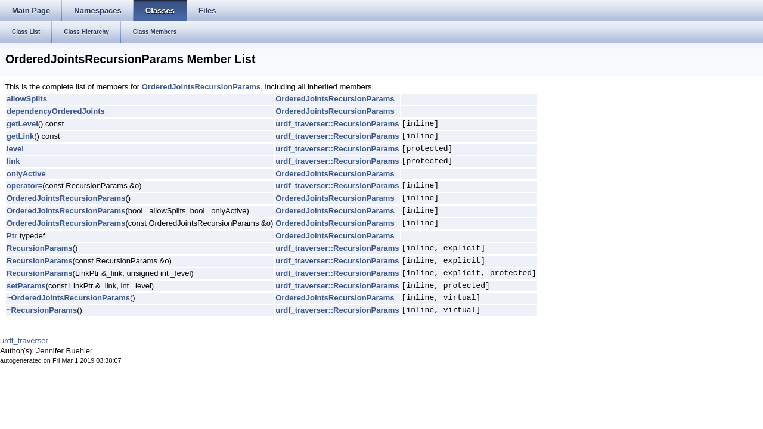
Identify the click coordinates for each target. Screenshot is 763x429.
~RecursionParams (42, 310)
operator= (24, 185)
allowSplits (27, 98)
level (15, 148)
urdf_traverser (24, 340)
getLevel (22, 123)
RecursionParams (40, 248)
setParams (26, 285)
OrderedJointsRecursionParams (201, 86)
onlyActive (26, 173)
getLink (20, 136)
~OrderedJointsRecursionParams (68, 297)
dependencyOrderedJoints (56, 111)
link (13, 161)
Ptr (12, 235)
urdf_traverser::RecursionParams (337, 123)
